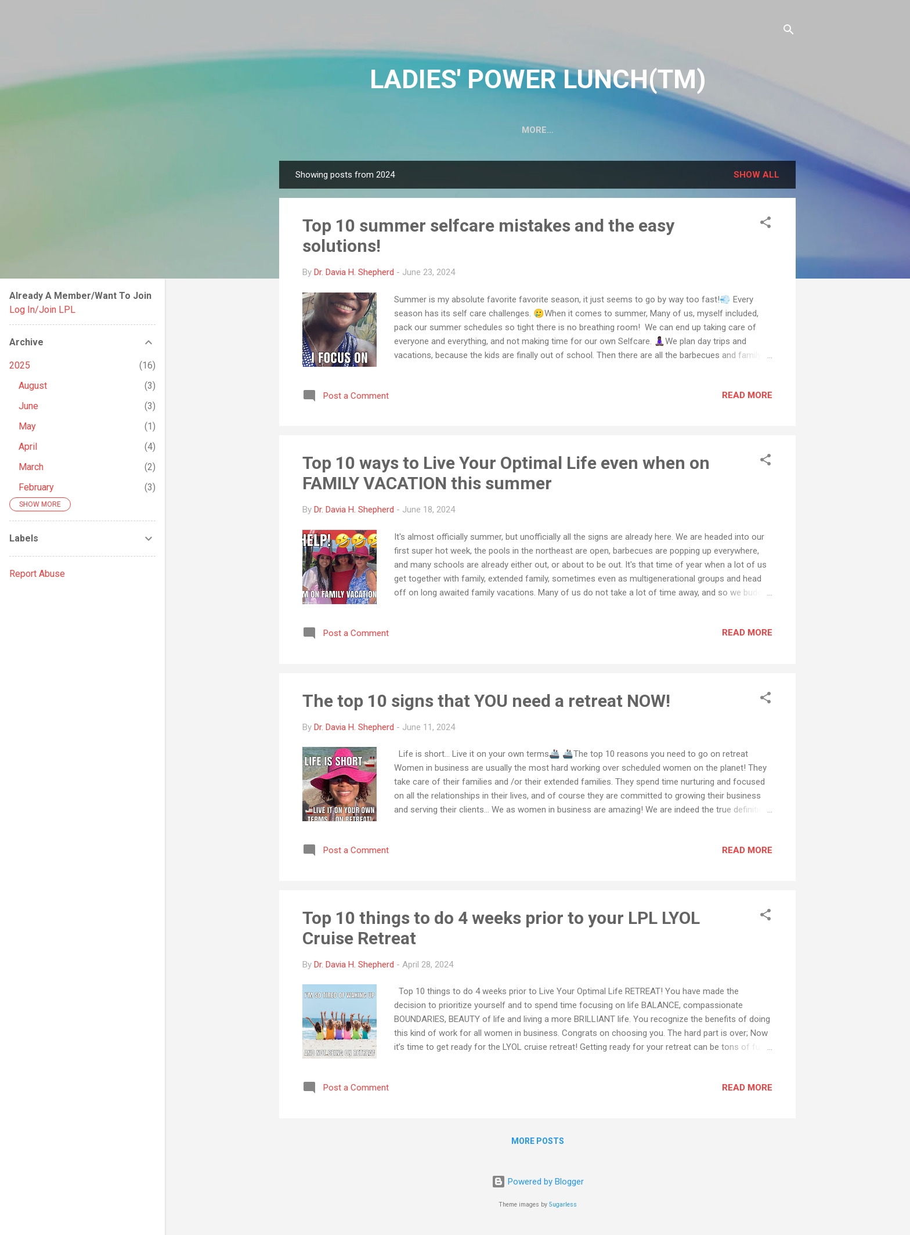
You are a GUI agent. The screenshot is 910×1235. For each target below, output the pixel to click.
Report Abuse (37, 573)
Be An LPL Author (513, 130)
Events (745, 130)
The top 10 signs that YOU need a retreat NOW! (486, 703)
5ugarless (563, 1204)
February (36, 487)
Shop (695, 130)
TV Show (430, 130)
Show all (756, 177)
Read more (747, 397)
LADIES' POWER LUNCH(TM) (538, 79)
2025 (19, 365)
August (33, 385)
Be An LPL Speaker (619, 130)
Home (325, 130)
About (374, 130)
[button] (765, 227)
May (27, 426)
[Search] (789, 31)
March (31, 466)
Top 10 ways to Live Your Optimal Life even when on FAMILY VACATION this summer (506, 475)
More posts (537, 1143)
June (28, 405)
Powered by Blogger (538, 1181)
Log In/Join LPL (42, 309)
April (28, 446)
